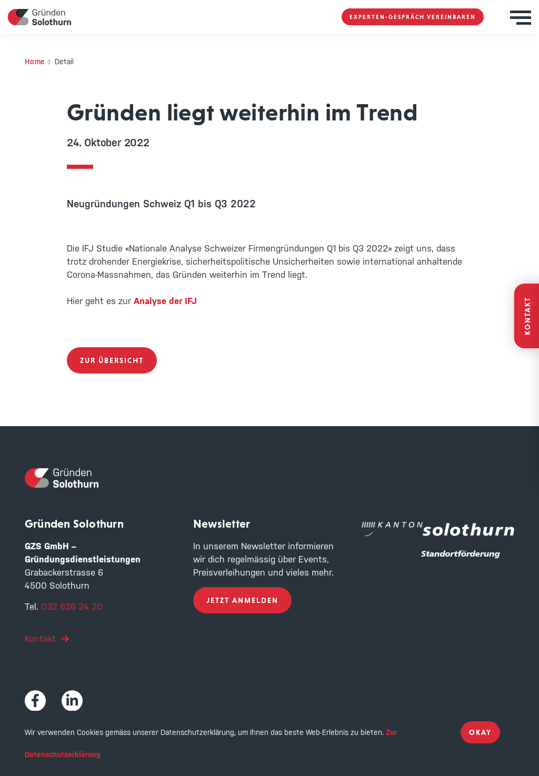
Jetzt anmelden (242, 600)
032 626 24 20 (72, 606)
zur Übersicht (112, 360)
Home (35, 61)
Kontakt (40, 638)
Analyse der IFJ (165, 301)
